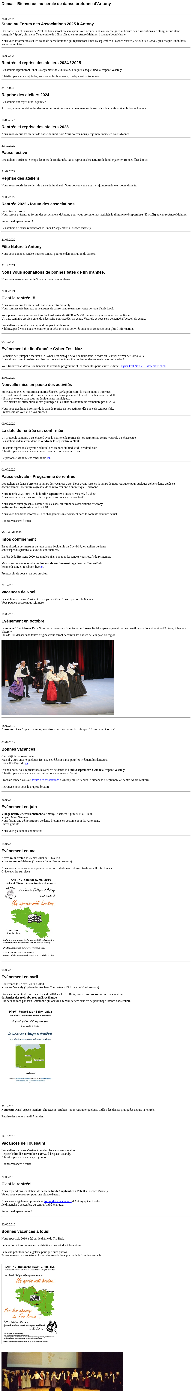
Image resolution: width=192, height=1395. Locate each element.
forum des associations (45, 780)
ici (48, 457)
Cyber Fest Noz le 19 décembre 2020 (143, 366)
